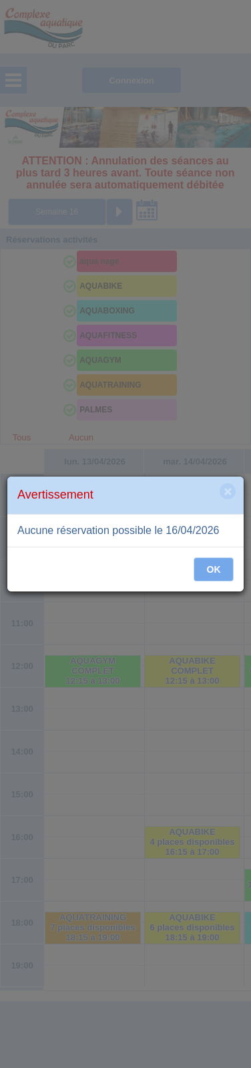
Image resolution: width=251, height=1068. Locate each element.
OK (214, 569)
